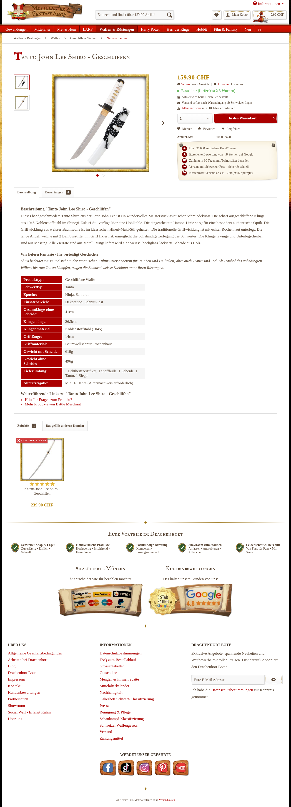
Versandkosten (167, 800)
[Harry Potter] (150, 28)
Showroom (16, 705)
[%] (259, 28)
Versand (186, 84)
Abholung (224, 84)
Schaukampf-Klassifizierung (122, 719)
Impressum (16, 679)
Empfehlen (231, 129)
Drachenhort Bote (21, 673)
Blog (11, 666)
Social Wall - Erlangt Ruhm (29, 712)
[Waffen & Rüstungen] (117, 28)
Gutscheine (108, 673)
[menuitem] (134, 14)
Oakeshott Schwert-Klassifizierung (127, 699)
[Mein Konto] (236, 14)
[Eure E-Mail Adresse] (228, 679)
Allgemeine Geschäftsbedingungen (35, 653)
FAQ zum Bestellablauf (118, 660)
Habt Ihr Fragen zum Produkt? (46, 399)
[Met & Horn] (67, 28)
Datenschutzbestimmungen (120, 653)
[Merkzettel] (216, 14)
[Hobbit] (202, 28)
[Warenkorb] (269, 14)
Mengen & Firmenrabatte (119, 679)
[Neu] (247, 28)
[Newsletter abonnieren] (273, 679)
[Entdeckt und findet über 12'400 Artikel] (134, 14)
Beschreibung (26, 192)
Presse (104, 705)
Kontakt (14, 686)
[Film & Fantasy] (225, 28)
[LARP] (88, 28)
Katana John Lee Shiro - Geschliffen (42, 491)
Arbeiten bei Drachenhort (28, 660)
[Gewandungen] (16, 28)
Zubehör (26, 425)
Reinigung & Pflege (115, 712)
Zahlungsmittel (111, 738)
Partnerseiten (18, 699)
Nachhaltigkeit (111, 692)
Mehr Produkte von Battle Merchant (51, 404)
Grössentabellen (112, 666)
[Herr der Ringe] (178, 28)
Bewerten (207, 129)
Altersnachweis (191, 108)
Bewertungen (58, 192)
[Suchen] (169, 15)
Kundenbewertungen (24, 692)
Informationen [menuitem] (267, 3)
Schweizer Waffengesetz (119, 725)
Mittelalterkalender (114, 686)
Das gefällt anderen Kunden (65, 425)
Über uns (15, 719)
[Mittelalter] (42, 28)
